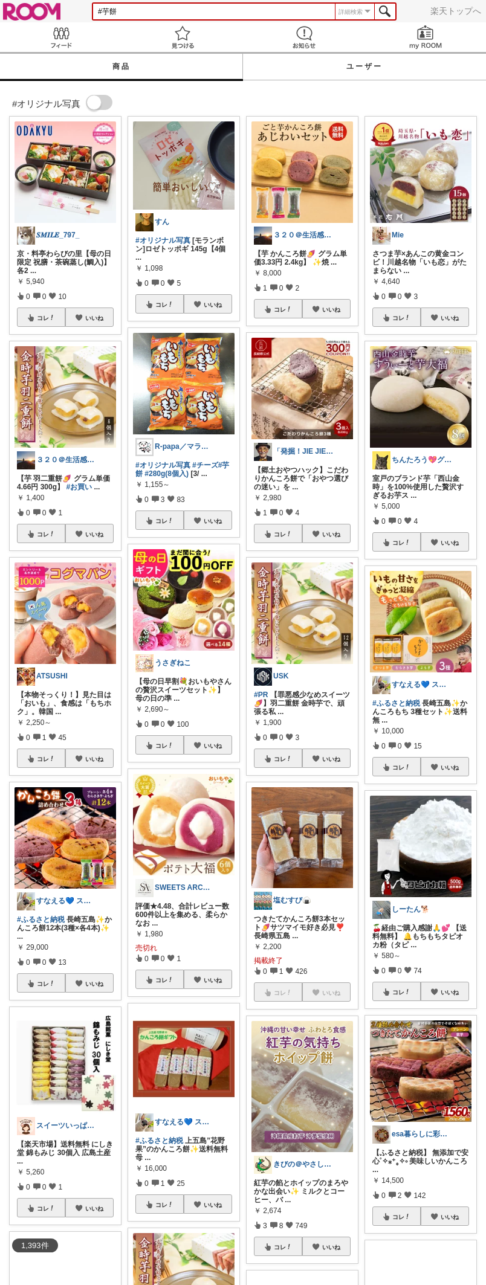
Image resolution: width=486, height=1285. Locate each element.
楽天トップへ (455, 11)
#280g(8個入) (166, 473)
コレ (46, 318)
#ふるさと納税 (41, 919)
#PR (261, 695)
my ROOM (425, 37)
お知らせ (303, 37)
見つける (182, 37)
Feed (61, 37)
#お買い (79, 487)
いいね (94, 318)
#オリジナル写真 (162, 240)
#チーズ (205, 465)
